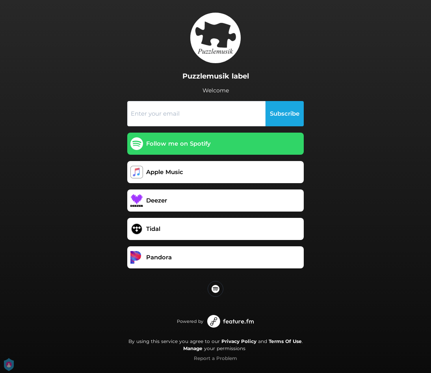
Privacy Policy (238, 341)
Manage (192, 348)
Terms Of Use (285, 341)
